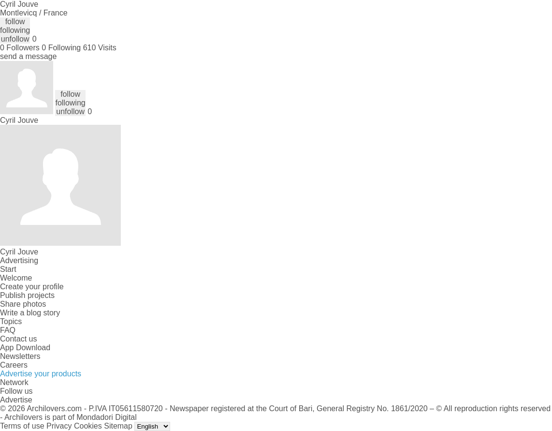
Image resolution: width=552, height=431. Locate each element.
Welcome (16, 278)
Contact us (18, 339)
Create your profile (32, 286)
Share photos (23, 304)
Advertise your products (40, 374)
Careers (14, 365)
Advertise (16, 400)
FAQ (7, 330)
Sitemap (118, 426)
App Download (25, 347)
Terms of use (22, 426)
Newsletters (20, 356)
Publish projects (27, 295)
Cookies (88, 426)
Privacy (59, 426)
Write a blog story (30, 313)
